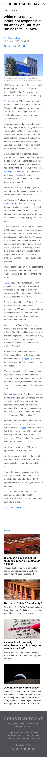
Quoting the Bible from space (21, 687)
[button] (3, 4)
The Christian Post (12, 38)
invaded (23, 428)
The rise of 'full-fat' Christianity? (23, 603)
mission (9, 325)
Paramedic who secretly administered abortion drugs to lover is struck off (22, 645)
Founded (8, 283)
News (14, 10)
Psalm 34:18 (16, 394)
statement (10, 101)
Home (6, 10)
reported (8, 204)
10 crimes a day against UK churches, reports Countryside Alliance (22, 561)
